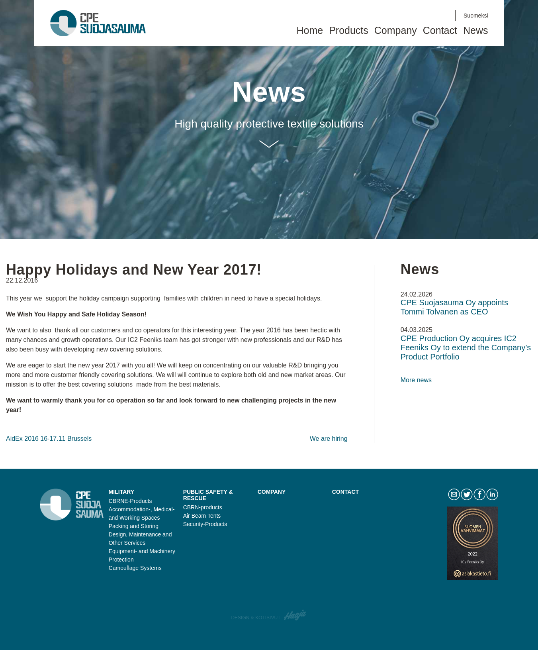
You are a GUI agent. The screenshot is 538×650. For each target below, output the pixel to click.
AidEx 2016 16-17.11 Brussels (49, 438)
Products (348, 30)
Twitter (416, 16)
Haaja (295, 615)
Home (309, 30)
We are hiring (329, 438)
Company (395, 30)
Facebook (429, 16)
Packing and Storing (133, 526)
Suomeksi (476, 15)
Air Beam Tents (202, 516)
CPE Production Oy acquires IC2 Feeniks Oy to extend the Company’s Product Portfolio (466, 347)
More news (416, 380)
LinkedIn (443, 16)
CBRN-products (202, 507)
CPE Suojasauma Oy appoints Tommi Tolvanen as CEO (454, 307)
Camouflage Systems (135, 568)
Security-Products (205, 524)
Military (122, 492)
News (475, 30)
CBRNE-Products (130, 501)
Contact (402, 16)
